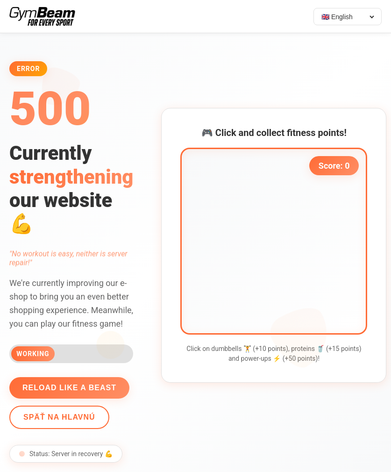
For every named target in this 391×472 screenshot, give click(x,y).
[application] (275, 241)
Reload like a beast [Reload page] (68, 388)
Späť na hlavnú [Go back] (58, 417)
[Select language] (348, 17)
